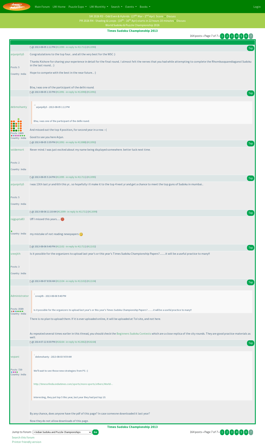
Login (257, 6)
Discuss (171, 16)
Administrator (20, 296)
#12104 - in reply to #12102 (70, 281)
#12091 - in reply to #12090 (70, 92)
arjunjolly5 (17, 54)
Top (250, 48)
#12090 (91, 47)
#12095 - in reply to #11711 (70, 177)
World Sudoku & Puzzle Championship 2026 (132, 25)
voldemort (17, 149)
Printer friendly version (26, 442)
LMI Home (60, 6)
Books (144, 6)
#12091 (91, 92)
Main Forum (43, 6)
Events (130, 6)
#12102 (91, 246)
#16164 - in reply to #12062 (70, 341)
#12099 (92, 211)
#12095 (91, 177)
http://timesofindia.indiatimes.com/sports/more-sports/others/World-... (73, 384)
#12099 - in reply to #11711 (72, 211)
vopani (15, 356)
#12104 (91, 281)
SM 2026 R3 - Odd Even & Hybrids (109, 16)
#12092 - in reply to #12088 (70, 142)
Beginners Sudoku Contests (133, 333)
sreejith (15, 253)
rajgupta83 (17, 219)
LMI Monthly (98, 6)
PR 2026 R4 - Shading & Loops (97, 20)
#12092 (91, 142)
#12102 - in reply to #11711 (70, 246)
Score (159, 16)
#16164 (91, 341)
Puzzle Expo (76, 6)
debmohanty (19, 107)
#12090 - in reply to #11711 (70, 47)
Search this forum (23, 437)
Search (115, 6)
